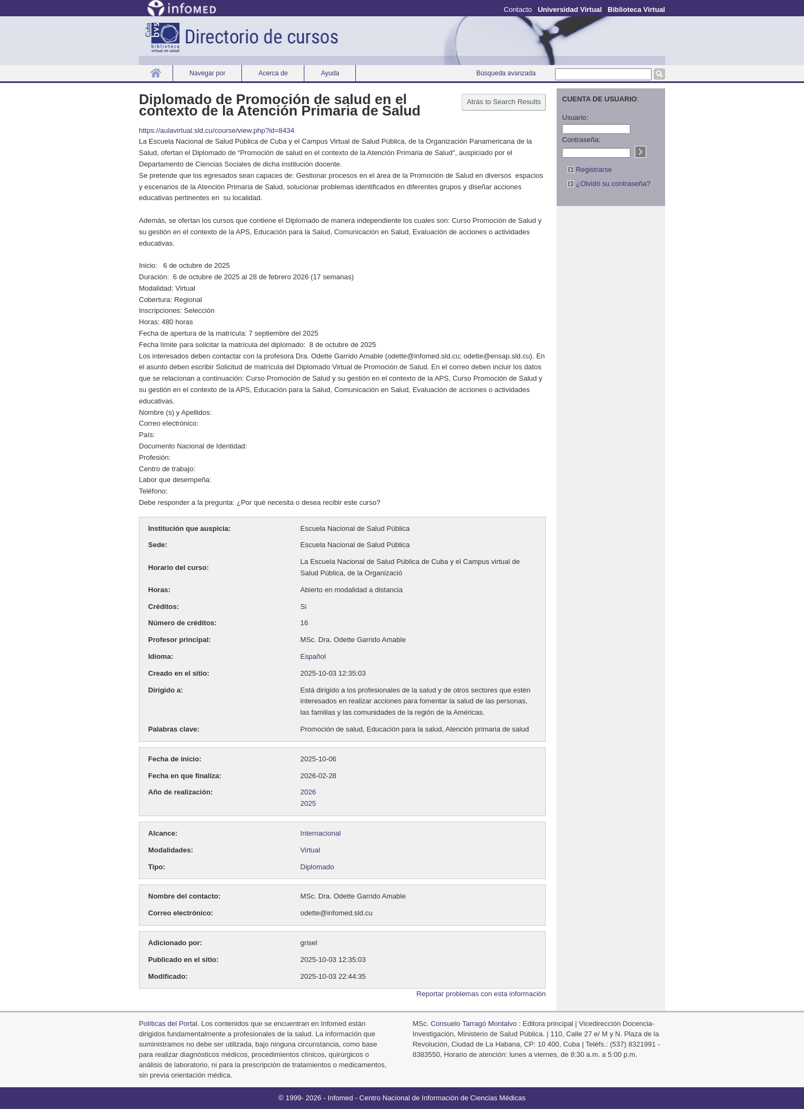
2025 (308, 803)
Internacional (321, 833)
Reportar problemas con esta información (481, 994)
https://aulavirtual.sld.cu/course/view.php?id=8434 (217, 130)
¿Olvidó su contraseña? (608, 183)
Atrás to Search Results (504, 102)
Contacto (518, 9)
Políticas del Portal (168, 1023)
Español (313, 656)
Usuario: (575, 117)
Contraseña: (581, 140)
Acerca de (273, 73)
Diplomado (317, 867)
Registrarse (589, 169)
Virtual (311, 850)
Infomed (340, 1098)
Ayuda (330, 73)
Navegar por (207, 73)
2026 (308, 792)
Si (304, 606)
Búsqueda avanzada (505, 73)
